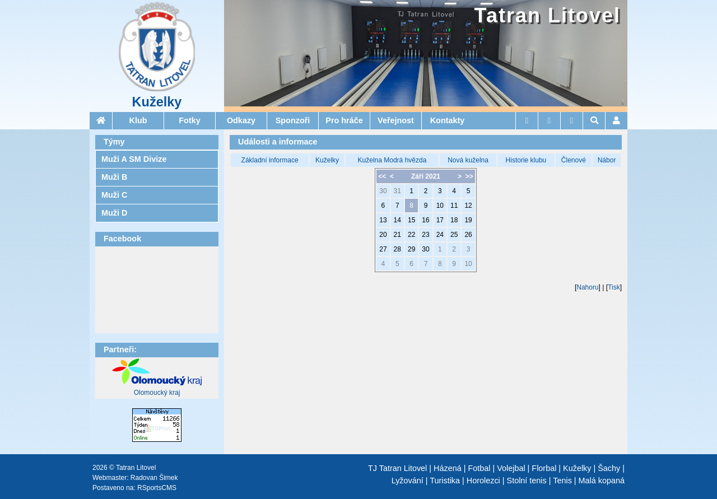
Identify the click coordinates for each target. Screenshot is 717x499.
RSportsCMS (156, 488)
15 (411, 220)
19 (468, 220)
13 (383, 220)
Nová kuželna (468, 160)
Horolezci (483, 480)
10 (440, 205)
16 (425, 220)
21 (397, 235)
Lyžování (407, 480)
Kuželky (157, 102)
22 (411, 235)
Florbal (544, 468)
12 (468, 205)
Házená (448, 468)
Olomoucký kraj (157, 393)
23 (425, 235)
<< (382, 176)
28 (397, 249)
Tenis (562, 480)
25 (454, 235)
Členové (573, 160)
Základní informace (270, 160)
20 (383, 235)
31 (397, 191)
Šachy (609, 468)
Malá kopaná (602, 480)
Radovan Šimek (154, 478)
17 (440, 220)
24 (440, 235)
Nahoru (587, 287)
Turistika (445, 480)
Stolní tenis (527, 480)
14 (397, 220)
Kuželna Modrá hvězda (392, 160)
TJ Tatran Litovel (397, 468)
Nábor (607, 160)
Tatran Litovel (547, 15)
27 (383, 249)
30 (383, 191)
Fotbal (479, 468)
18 (454, 220)
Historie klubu (526, 160)
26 (468, 235)
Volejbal (511, 468)
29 (411, 249)
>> (469, 176)
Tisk (614, 287)
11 (454, 205)
